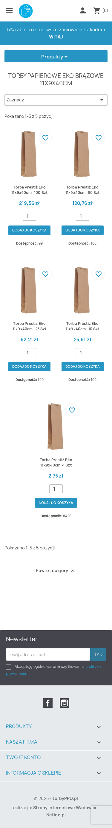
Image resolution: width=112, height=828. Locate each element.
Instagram (64, 703)
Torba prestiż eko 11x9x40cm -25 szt (30, 326)
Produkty (52, 56)
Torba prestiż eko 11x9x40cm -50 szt (82, 190)
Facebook (48, 703)
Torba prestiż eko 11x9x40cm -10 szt (82, 326)
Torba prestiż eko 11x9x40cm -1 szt (56, 462)
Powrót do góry (56, 570)
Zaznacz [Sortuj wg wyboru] (56, 100)
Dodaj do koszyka (29, 230)
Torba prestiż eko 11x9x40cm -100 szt (29, 190)
